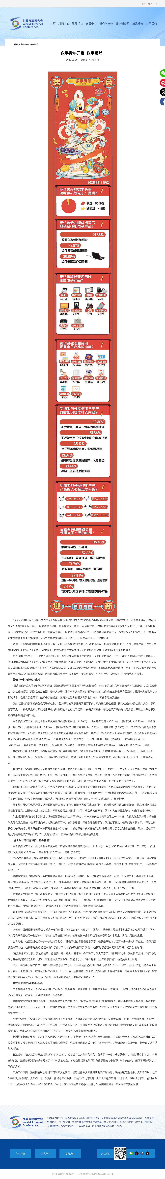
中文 (143, 4)
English (149, 4)
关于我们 (151, 23)
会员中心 (91, 23)
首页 (53, 23)
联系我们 (45, 1153)
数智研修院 (123, 23)
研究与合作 (106, 23)
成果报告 (137, 23)
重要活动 (77, 23)
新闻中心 (63, 23)
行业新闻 (35, 44)
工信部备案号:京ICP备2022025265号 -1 (95, 1174)
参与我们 (70, 1153)
